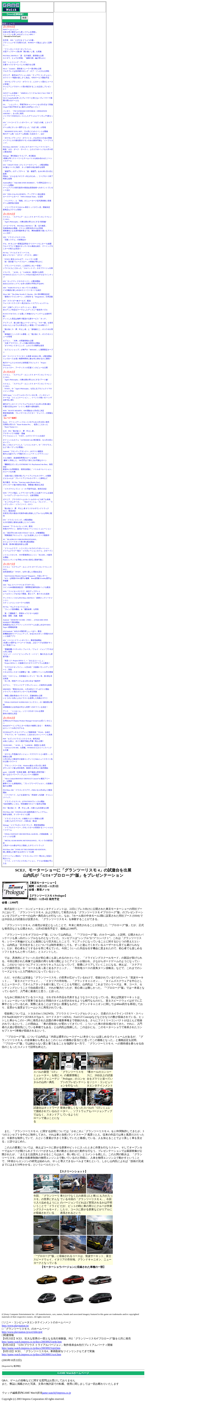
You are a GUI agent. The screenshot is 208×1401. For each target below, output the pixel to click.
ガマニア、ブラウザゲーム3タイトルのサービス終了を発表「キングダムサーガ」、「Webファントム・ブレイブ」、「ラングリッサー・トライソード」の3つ (28, 501)
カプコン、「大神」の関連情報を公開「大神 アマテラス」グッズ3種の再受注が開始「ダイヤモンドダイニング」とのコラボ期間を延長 (23, 343)
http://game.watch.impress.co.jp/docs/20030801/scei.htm (31, 1354)
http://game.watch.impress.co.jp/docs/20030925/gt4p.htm (32, 1341)
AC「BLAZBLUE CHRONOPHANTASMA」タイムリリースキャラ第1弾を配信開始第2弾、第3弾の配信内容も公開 (20, 541)
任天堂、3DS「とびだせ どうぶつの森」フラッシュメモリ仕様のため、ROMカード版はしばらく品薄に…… (27, 42)
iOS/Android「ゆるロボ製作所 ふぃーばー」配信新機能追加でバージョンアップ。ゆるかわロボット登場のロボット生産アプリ (28, 633)
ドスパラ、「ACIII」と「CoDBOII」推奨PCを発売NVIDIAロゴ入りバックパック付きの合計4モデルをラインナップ (28, 274)
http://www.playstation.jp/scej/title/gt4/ (22, 1332)
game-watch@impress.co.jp (56, 1392)
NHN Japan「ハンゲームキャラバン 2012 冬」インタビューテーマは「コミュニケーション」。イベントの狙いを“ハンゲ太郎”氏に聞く (27, 397)
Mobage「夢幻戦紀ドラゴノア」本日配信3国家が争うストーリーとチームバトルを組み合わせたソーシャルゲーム (27, 158)
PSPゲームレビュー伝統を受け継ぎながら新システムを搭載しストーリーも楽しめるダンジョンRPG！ (20, 32)
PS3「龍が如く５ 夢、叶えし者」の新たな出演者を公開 (26, 808)
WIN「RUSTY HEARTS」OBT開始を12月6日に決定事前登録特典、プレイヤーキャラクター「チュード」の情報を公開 (28, 413)
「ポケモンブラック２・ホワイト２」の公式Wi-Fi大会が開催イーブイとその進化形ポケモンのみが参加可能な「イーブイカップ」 (28, 140)
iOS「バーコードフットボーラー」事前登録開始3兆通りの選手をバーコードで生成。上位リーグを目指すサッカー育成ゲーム (27, 642)
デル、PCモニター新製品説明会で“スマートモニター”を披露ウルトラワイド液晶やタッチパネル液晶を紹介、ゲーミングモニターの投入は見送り (28, 246)
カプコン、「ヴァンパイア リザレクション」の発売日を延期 (27, 685)
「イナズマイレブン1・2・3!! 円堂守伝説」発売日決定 (25, 489)
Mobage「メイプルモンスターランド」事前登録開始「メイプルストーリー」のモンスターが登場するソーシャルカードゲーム (28, 827)
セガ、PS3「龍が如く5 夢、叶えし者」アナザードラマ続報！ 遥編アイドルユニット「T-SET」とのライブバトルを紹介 (24, 433)
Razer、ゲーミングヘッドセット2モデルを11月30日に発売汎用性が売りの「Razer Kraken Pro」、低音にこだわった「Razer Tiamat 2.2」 (26, 424)
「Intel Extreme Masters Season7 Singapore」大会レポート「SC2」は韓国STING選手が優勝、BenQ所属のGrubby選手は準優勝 (27, 578)
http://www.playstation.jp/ (15, 1325)
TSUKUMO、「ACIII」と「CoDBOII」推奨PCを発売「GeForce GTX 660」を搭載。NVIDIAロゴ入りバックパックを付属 (27, 747)
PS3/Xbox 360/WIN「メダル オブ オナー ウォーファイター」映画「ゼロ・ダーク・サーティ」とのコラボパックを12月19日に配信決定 (28, 149)
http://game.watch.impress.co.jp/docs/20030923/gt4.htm (31, 1348)
